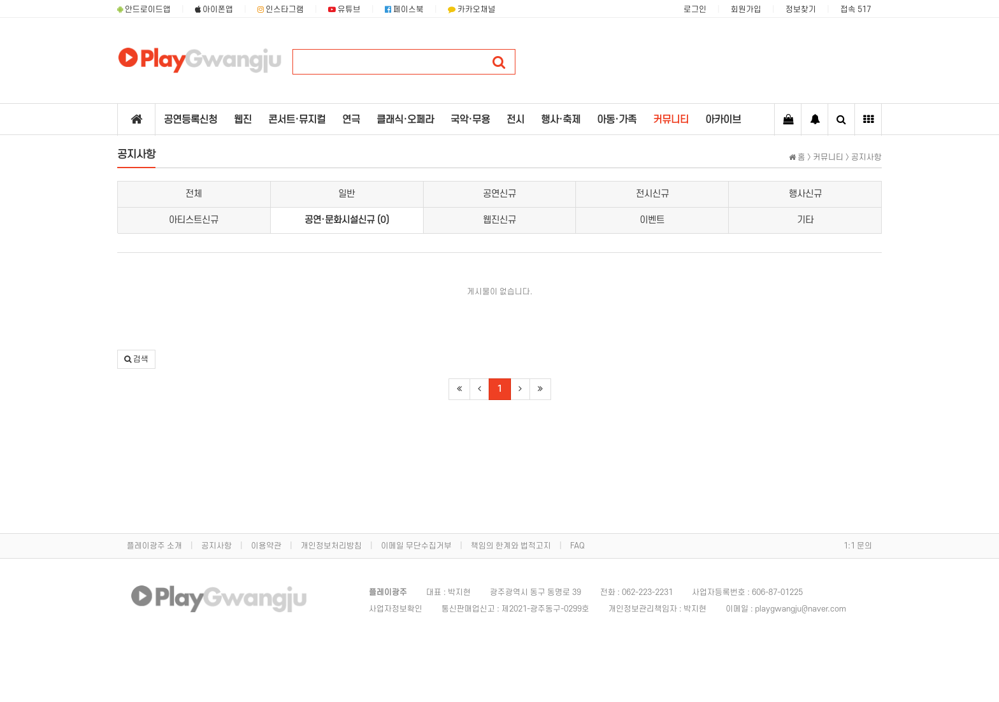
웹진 (243, 119)
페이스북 (404, 9)
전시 (515, 119)
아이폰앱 (214, 9)
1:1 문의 (858, 545)
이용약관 (266, 545)
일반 (346, 194)
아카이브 (723, 119)
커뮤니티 (671, 119)
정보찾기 (801, 9)
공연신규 (499, 194)
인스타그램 (280, 9)
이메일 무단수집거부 (416, 545)
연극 (351, 119)
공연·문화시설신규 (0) (347, 220)
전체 (193, 194)
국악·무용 (470, 119)
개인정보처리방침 (331, 545)
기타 (805, 220)
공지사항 (216, 545)
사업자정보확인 (395, 609)
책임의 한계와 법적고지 (511, 545)
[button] (136, 359)
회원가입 (746, 9)
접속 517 (855, 9)
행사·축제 (560, 119)
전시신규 (652, 194)
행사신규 (805, 194)
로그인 (695, 9)
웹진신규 (499, 220)
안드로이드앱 (144, 9)
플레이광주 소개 (154, 545)
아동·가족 (616, 119)
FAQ (577, 545)
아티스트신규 (194, 220)
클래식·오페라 (405, 119)
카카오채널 (472, 9)
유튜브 (344, 9)
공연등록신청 (190, 119)
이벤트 (652, 220)
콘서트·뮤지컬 (297, 119)
